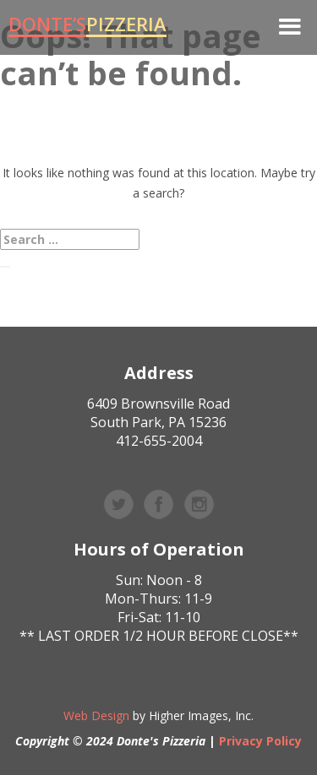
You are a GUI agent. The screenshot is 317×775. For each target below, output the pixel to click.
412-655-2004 (159, 440)
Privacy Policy (260, 741)
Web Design (96, 715)
